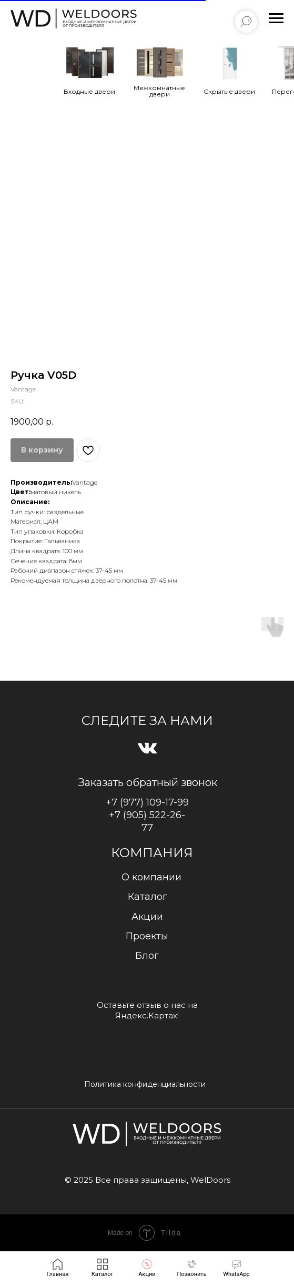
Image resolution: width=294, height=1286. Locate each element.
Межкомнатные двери (159, 91)
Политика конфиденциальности (145, 1084)
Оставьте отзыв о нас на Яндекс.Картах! (147, 1010)
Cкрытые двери (229, 91)
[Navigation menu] (276, 18)
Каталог (147, 896)
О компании (151, 877)
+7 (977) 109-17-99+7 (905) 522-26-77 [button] (147, 815)
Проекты (147, 936)
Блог (147, 955)
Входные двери (89, 91)
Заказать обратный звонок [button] (147, 782)
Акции (147, 916)
